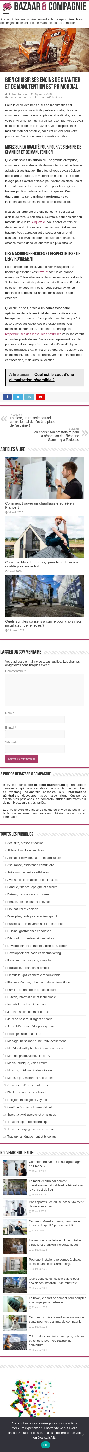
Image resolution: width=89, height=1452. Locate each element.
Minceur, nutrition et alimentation (29, 1070)
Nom (9, 713)
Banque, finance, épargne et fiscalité (32, 887)
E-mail (10, 727)
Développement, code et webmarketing (34, 953)
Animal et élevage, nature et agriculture (34, 857)
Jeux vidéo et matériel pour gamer (30, 1026)
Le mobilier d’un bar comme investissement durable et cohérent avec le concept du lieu (56, 1185)
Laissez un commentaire (24, 97)
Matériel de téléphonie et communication (35, 1048)
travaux (42, 272)
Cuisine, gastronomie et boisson (29, 931)
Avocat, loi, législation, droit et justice (32, 879)
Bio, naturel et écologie (23, 909)
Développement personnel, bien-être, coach (37, 945)
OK (45, 1445)
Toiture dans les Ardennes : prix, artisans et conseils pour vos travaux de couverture (56, 1341)
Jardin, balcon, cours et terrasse (29, 1012)
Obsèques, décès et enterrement (29, 1085)
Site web (11, 742)
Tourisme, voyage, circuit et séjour (30, 1129)
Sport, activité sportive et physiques (31, 1114)
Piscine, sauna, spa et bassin (27, 1092)
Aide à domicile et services (25, 850)
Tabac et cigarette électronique (28, 1122)
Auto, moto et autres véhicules (28, 872)
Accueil (5, 19)
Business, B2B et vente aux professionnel (35, 923)
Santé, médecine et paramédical (29, 1107)
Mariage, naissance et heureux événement (36, 1041)
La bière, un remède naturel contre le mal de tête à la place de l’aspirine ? (34, 420)
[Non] (83, 1434)
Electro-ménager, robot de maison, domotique (38, 982)
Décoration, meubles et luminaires (30, 938)
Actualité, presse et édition (25, 843)
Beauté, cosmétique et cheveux (28, 901)
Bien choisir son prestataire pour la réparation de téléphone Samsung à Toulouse (54, 434)
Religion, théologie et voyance (27, 1100)
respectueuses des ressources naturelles (33, 334)
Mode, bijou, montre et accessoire (30, 1078)
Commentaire (15, 671)
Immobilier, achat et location (26, 1004)
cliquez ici (38, 222)
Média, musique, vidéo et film (27, 1063)
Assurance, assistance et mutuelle (30, 865)
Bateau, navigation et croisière (28, 894)
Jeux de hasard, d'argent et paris (29, 1019)
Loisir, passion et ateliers (24, 1034)
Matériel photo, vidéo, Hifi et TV (28, 1056)
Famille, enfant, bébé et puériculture (31, 990)
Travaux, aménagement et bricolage (39, 19)
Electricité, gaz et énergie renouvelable (34, 975)
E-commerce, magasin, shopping (29, 960)
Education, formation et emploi (28, 967)
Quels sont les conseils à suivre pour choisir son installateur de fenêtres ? (43, 623)
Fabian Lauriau (18, 94)
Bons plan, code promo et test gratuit (32, 916)
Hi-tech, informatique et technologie (31, 997)
